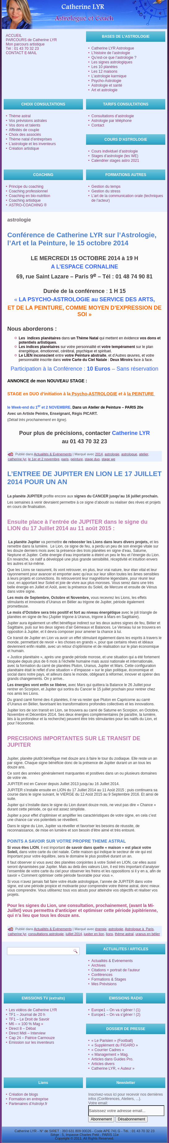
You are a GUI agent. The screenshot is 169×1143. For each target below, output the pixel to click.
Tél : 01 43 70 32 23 (22, 48)
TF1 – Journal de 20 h (27, 1014)
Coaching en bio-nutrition (29, 196)
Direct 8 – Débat (22, 1028)
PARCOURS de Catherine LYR (31, 40)
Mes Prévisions (103, 984)
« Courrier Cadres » (107, 1050)
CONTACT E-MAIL (21, 53)
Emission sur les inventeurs (31, 1042)
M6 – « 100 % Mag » (26, 1024)
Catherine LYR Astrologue (112, 48)
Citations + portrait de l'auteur (115, 970)
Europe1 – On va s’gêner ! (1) (115, 1010)
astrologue (129, 454)
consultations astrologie (46, 934)
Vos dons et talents (24, 125)
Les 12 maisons (104, 71)
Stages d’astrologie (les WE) (114, 156)
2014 (98, 454)
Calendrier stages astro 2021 (115, 160)
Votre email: (98, 1103)
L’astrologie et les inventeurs (32, 144)
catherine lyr (17, 459)
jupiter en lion (94, 934)
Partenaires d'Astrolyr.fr (28, 1104)
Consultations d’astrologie (112, 116)
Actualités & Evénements (53, 454)
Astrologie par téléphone (111, 120)
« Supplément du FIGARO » (114, 1045)
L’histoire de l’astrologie (110, 53)
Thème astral (20, 116)
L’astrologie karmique (108, 76)
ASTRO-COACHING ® (28, 205)
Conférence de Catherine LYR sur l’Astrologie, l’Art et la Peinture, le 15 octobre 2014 (81, 239)
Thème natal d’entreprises (30, 139)
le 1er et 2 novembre (43, 459)
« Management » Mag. (109, 1054)
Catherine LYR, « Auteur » (112, 1068)
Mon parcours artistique (25, 44)
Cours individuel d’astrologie (114, 151)
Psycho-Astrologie (106, 81)
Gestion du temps (105, 186)
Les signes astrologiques (111, 62)
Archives (98, 965)
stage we (108, 459)
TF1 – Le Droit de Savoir (29, 1019)
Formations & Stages (108, 979)
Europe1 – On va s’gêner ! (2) (115, 1014)
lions (109, 934)
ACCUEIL (14, 35)
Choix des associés (25, 134)
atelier (143, 454)
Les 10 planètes (104, 67)
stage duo (92, 459)
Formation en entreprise (28, 1099)
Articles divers (103, 1064)
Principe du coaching (26, 186)
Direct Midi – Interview (27, 1033)
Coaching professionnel (28, 191)
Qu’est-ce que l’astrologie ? (113, 57)
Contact (97, 125)
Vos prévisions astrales (28, 120)
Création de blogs (23, 1094)
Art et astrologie (104, 90)
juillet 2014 (74, 934)
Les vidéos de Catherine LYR (33, 1010)
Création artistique (24, 148)
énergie (100, 929)
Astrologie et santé (106, 85)
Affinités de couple (24, 130)
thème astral (124, 934)
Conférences (101, 975)
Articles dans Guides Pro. (112, 1059)
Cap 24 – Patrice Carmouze (32, 1038)
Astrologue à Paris (139, 929)
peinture (77, 459)
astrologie (112, 454)
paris (65, 459)
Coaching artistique (25, 200)
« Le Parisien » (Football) (112, 1040)
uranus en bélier (148, 934)
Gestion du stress (105, 191)
